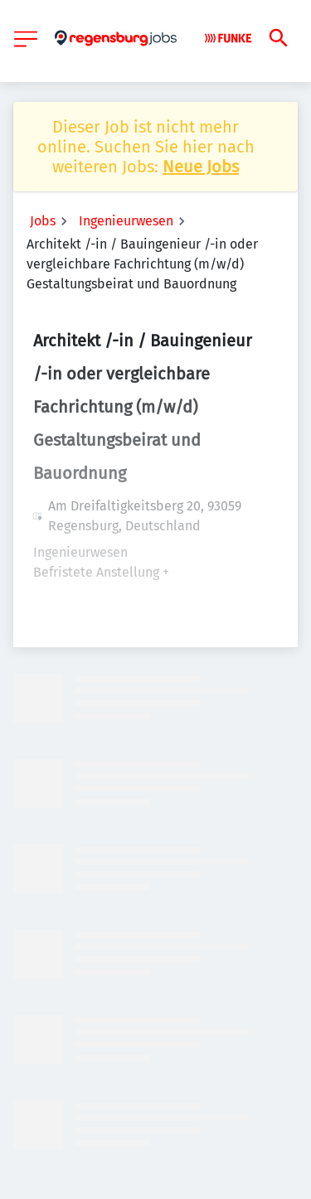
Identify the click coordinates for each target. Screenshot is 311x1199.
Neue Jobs (201, 166)
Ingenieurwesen (126, 221)
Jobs (43, 221)
